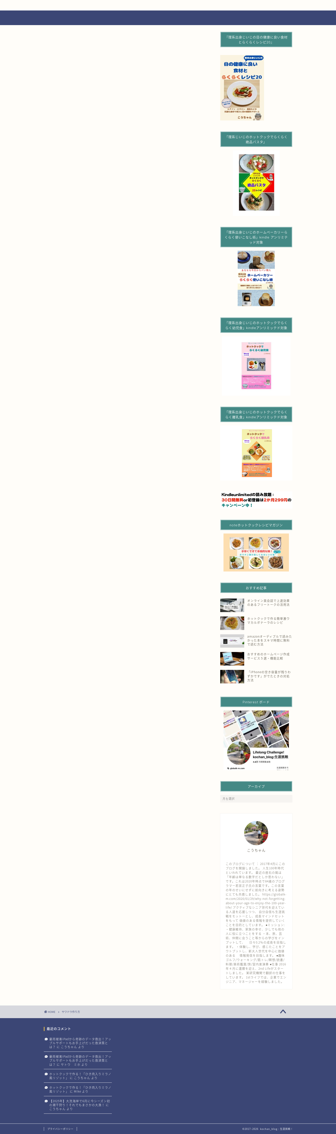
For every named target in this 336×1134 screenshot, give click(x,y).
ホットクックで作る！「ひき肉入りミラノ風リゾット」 (80, 1076)
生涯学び (175, 5)
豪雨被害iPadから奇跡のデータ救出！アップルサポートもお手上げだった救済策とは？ (80, 1043)
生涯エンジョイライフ (70, 5)
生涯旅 (227, 5)
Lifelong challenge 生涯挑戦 (168, 17)
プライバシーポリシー (60, 1129)
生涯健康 (123, 5)
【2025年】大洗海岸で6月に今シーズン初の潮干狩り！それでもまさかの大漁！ (79, 1103)
